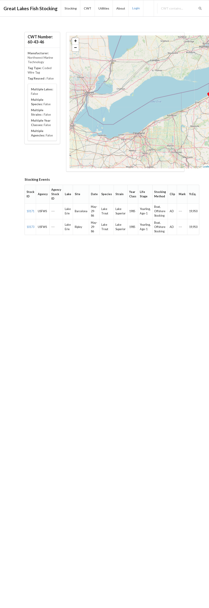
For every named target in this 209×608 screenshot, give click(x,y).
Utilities (103, 8)
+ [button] (75, 41)
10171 (30, 211)
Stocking (71, 8)
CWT (87, 8)
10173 (30, 227)
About (120, 8)
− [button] (75, 48)
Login (136, 8)
